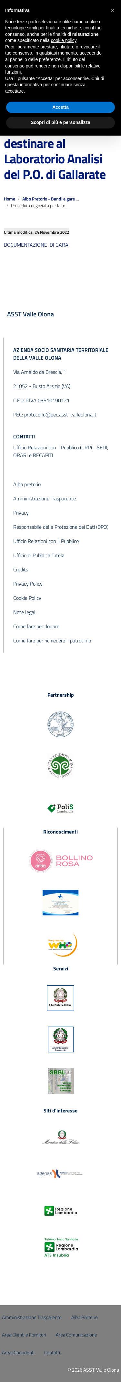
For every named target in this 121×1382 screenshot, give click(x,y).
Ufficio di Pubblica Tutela (39, 555)
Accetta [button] (60, 107)
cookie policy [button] (63, 40)
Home (9, 198)
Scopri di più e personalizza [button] (60, 122)
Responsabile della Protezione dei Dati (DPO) (60, 527)
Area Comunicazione (76, 1334)
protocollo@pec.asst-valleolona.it (60, 414)
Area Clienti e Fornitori (24, 1334)
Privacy (21, 513)
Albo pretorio (27, 484)
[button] (112, 10)
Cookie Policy (27, 598)
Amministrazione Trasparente (44, 498)
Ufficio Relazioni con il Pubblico (46, 541)
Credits (20, 569)
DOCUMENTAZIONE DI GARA (36, 245)
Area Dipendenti (18, 1352)
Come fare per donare (36, 626)
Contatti (52, 1352)
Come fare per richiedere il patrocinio (52, 640)
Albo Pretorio (84, 1317)
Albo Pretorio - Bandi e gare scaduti (56, 198)
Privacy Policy (28, 584)
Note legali (24, 612)
